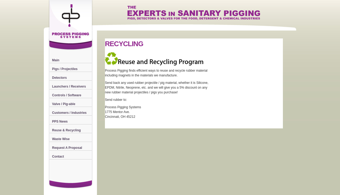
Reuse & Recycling (66, 130)
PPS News (60, 121)
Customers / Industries (69, 113)
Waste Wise (61, 139)
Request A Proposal (67, 148)
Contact (58, 156)
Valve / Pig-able (63, 104)
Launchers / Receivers (69, 86)
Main (55, 60)
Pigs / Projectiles (65, 69)
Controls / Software (66, 95)
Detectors (59, 78)
